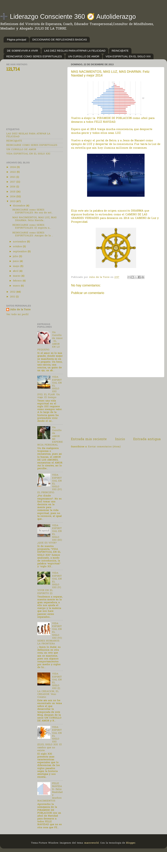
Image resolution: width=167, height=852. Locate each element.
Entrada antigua (147, 439)
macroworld (91, 843)
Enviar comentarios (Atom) (104, 447)
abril (16, 271)
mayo (16, 266)
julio (16, 256)
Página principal (16, 39)
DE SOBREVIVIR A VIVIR (22, 50)
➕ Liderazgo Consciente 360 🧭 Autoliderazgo (68, 16)
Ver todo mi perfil (17, 314)
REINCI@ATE (120, 50)
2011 (13, 297)
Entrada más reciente (89, 439)
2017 (13, 182)
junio (16, 261)
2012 (13, 292)
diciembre (19, 206)
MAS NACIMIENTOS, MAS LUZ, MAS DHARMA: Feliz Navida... (34, 219)
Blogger (130, 843)
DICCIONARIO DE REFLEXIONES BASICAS (59, 39)
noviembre (20, 242)
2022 (13, 172)
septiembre (20, 251)
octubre (18, 246)
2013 (13, 201)
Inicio (120, 439)
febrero (18, 281)
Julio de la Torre (20, 310)
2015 (13, 192)
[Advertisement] (116, 407)
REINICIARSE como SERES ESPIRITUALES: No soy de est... (32, 211)
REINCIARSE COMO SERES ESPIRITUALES (34, 56)
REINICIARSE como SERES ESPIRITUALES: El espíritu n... (31, 226)
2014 (13, 196)
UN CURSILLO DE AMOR (83, 56)
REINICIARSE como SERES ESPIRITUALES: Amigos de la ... (32, 234)
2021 (13, 177)
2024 (13, 167)
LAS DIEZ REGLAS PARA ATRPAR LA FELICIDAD (74, 50)
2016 (13, 187)
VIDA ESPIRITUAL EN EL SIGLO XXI (128, 56)
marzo (17, 276)
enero (17, 286)
